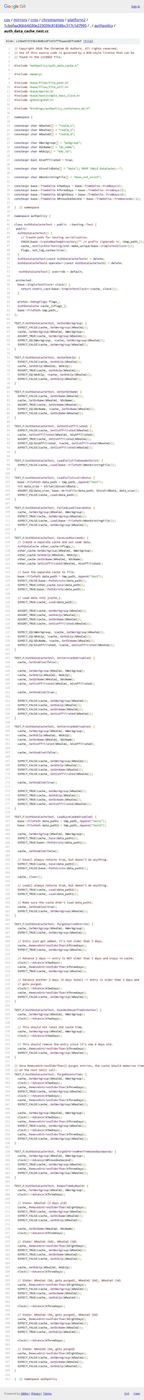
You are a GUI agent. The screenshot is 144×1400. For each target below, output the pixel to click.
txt (126, 1393)
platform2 (76, 19)
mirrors (20, 19)
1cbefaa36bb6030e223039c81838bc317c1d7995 (45, 25)
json (136, 1393)
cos (7, 19)
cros (34, 19)
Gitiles (25, 1394)
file (88, 41)
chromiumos (53, 19)
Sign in (135, 6)
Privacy (36, 1394)
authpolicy (103, 25)
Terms (47, 1394)
